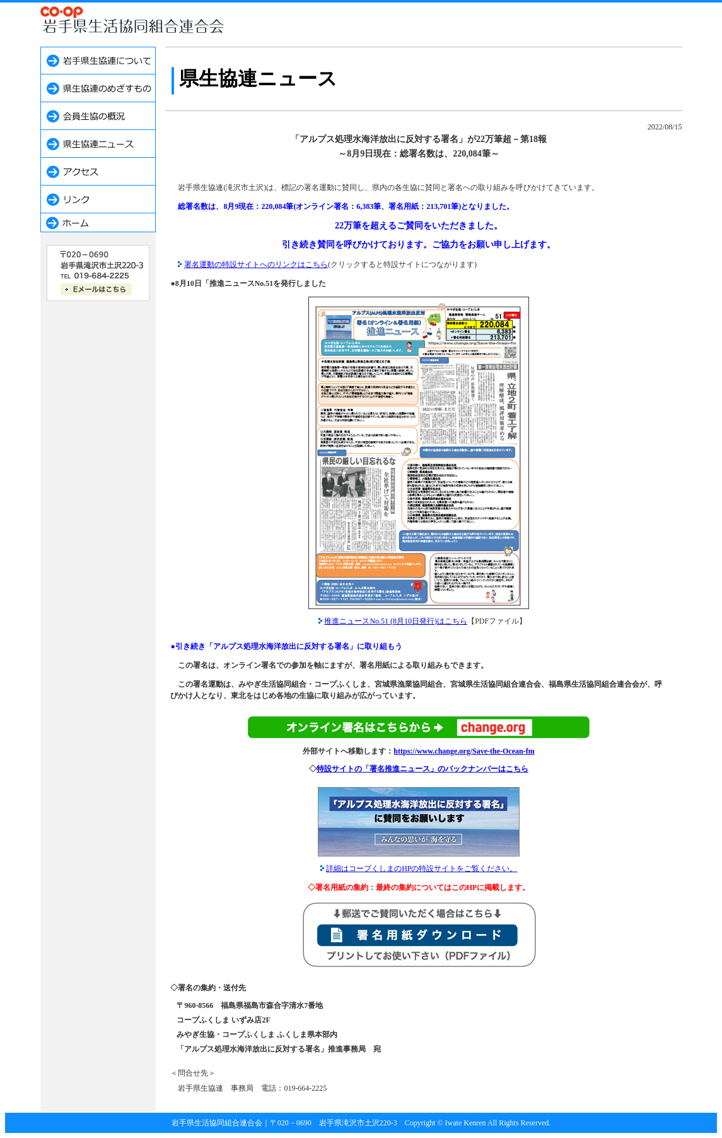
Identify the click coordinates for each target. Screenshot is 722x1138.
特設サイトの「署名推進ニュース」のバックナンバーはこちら (422, 768)
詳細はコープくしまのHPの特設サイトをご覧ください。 (421, 868)
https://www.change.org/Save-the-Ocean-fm (463, 751)
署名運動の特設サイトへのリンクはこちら (256, 264)
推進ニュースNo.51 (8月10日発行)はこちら (395, 621)
